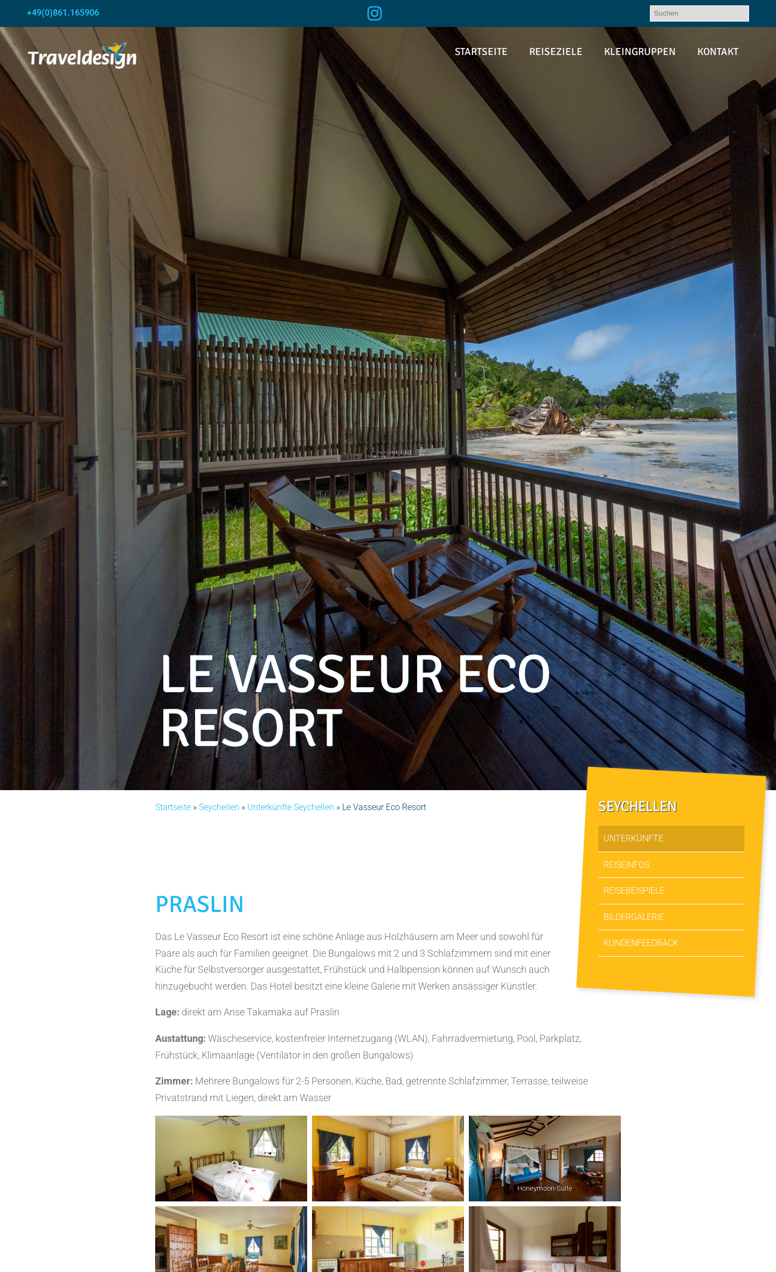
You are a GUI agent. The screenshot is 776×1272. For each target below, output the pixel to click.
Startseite (481, 51)
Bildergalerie (634, 917)
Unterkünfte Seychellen (290, 807)
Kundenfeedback (641, 943)
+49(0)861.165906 (63, 13)
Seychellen (219, 807)
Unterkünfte (633, 838)
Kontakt (717, 51)
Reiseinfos (626, 865)
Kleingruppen (640, 51)
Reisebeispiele (634, 891)
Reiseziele (556, 51)
